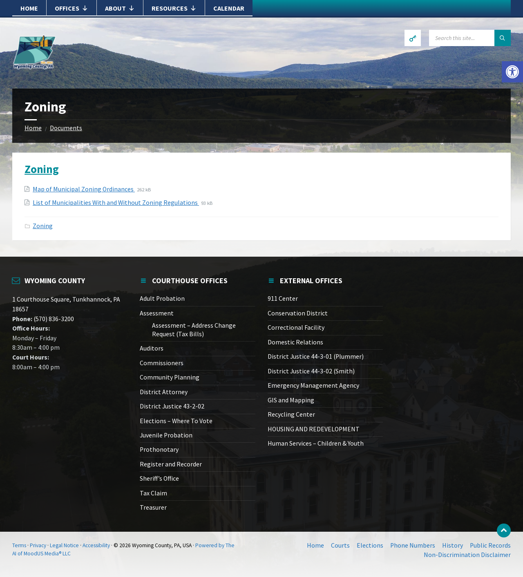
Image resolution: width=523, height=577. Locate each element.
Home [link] (29, 8)
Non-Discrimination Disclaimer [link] (467, 555)
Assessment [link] (157, 313)
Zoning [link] (42, 169)
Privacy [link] (38, 545)
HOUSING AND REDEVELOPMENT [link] (314, 429)
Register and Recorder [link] (171, 464)
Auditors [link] (151, 348)
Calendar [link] (228, 8)
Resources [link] (174, 8)
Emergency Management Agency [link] (313, 385)
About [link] (120, 8)
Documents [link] (66, 128)
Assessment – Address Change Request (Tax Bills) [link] (194, 329)
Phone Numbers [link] (412, 545)
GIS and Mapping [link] (291, 400)
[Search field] (470, 38)
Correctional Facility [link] (296, 327)
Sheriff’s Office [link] (159, 478)
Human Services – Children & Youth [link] (316, 443)
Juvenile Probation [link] (166, 435)
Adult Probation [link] (162, 298)
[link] (512, 71)
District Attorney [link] (164, 392)
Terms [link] (19, 545)
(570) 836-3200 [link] (53, 319)
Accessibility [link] (96, 545)
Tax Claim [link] (153, 493)
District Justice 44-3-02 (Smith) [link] (311, 371)
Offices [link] (71, 8)
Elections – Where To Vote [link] (176, 421)
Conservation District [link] (298, 313)
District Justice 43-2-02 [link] (172, 406)
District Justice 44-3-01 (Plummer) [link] (316, 356)
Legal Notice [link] (64, 545)
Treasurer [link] (153, 507)
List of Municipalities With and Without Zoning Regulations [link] (116, 202)
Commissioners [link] (161, 363)
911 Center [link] (283, 298)
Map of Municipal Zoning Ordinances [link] (84, 189)
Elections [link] (370, 545)
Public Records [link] (490, 545)
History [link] (452, 545)
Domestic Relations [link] (295, 342)
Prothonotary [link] (159, 449)
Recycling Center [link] (291, 414)
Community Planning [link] (169, 377)
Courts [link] (340, 545)
